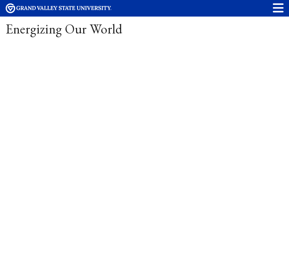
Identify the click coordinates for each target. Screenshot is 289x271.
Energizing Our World (64, 28)
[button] (278, 7)
